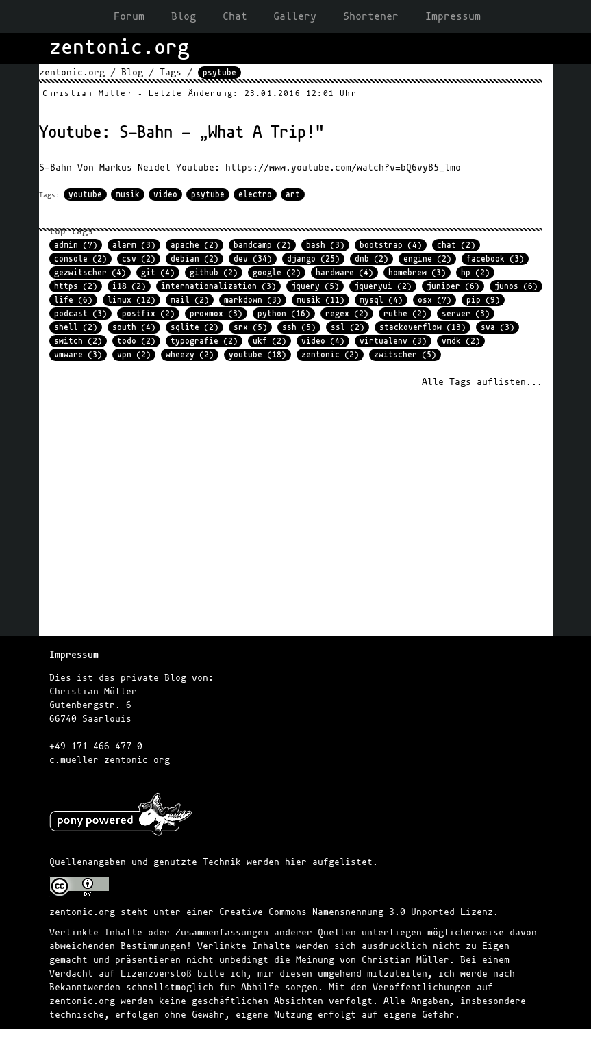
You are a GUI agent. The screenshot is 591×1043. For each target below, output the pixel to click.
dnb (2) (371, 259)
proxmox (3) (216, 313)
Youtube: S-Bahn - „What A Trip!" (181, 132)
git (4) (158, 272)
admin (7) (75, 245)
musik (128, 194)
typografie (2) (204, 341)
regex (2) (346, 313)
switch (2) (78, 341)
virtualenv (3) (393, 341)
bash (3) (325, 245)
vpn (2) (134, 355)
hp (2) (475, 272)
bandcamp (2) (262, 245)
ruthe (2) (405, 313)
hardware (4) (344, 272)
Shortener (371, 16)
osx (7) (434, 300)
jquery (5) (315, 286)
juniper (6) (453, 286)
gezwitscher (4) (90, 272)
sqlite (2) (194, 327)
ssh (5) (299, 327)
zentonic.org (72, 72)
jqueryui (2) (383, 286)
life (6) (73, 300)
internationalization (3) (218, 286)
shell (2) (75, 327)
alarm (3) (133, 245)
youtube (85, 194)
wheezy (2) (190, 355)
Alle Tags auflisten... (482, 382)
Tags (170, 72)
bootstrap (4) (391, 245)
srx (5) (250, 327)
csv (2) (138, 259)
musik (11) (320, 300)
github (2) (214, 272)
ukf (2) (269, 341)
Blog (183, 16)
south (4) (133, 327)
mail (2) (190, 300)
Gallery (294, 16)
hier (296, 862)
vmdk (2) (461, 341)
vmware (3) (78, 355)
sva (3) (497, 327)
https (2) (75, 286)
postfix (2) (148, 313)
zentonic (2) (330, 355)
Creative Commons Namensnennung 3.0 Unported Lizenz (356, 912)
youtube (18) (257, 355)
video (165, 194)
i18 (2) (129, 286)
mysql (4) (381, 300)
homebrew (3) (417, 272)
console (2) (80, 259)
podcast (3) (80, 313)
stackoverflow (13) (422, 327)
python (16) (283, 313)
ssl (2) (347, 327)
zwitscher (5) (405, 355)
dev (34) (253, 259)
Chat (235, 16)
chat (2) (456, 245)
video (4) (322, 341)
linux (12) (131, 300)
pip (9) (483, 300)
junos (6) (516, 286)
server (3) (466, 313)
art (293, 194)
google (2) (277, 272)
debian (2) (194, 259)
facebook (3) (495, 259)
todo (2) (136, 341)
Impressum (453, 16)
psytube (208, 194)
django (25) (313, 259)
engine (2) (427, 259)
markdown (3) (252, 300)
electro (255, 194)
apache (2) (194, 245)
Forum (129, 16)
